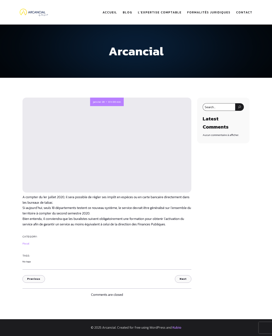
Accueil (110, 12)
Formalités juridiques (208, 12)
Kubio (176, 327)
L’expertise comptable (160, 12)
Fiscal (25, 244)
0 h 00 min (114, 102)
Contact (244, 12)
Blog (127, 12)
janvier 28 (99, 102)
